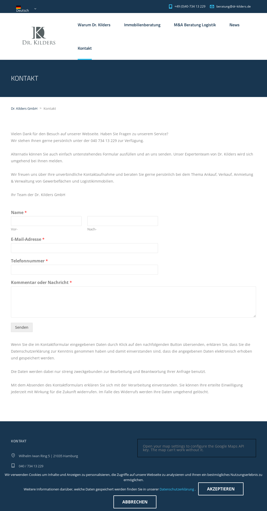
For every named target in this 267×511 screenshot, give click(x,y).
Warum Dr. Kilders (94, 25)
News (234, 25)
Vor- (14, 229)
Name (19, 212)
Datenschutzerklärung (177, 489)
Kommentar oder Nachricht (41, 282)
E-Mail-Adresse (28, 239)
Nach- (91, 229)
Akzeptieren (221, 489)
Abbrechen (135, 502)
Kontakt (85, 48)
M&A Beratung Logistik (195, 25)
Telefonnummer (29, 261)
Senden (21, 327)
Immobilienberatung (142, 25)
